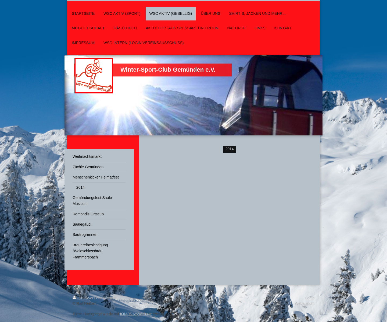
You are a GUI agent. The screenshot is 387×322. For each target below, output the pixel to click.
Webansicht (304, 303)
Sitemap (110, 298)
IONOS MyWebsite (136, 314)
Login (309, 298)
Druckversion (87, 298)
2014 (229, 149)
